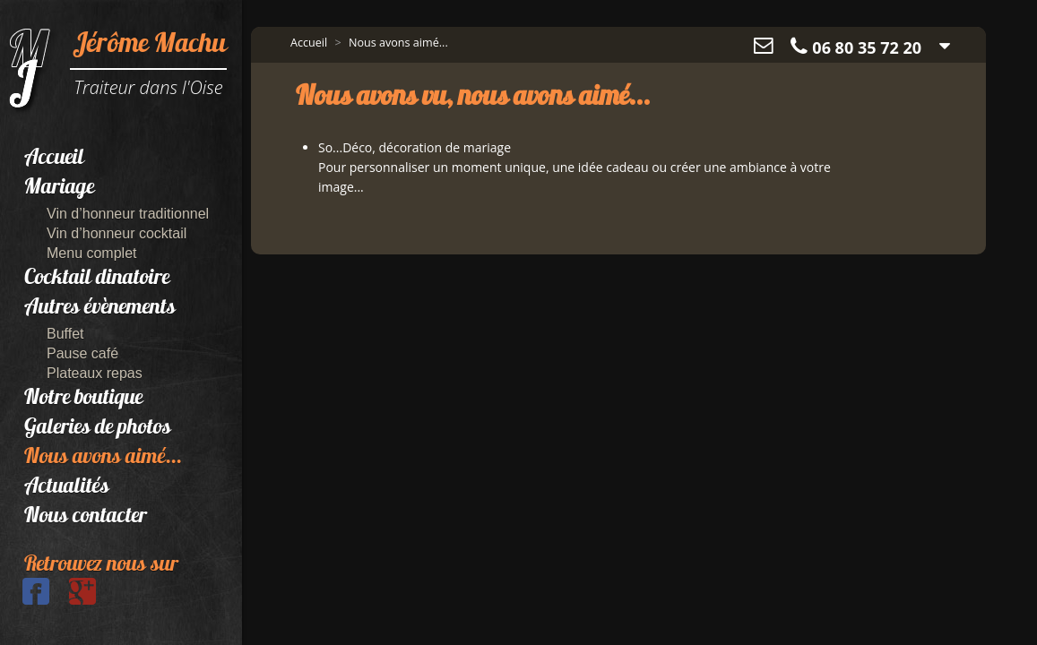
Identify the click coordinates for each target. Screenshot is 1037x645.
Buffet (65, 333)
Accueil (54, 158)
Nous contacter (85, 517)
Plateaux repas (95, 373)
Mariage (59, 188)
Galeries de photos (97, 428)
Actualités (66, 487)
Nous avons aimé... (103, 458)
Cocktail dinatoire (96, 278)
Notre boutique (83, 398)
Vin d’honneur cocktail (116, 233)
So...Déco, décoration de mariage (414, 147)
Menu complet (92, 253)
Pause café (82, 353)
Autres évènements (100, 308)
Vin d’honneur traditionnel (128, 213)
